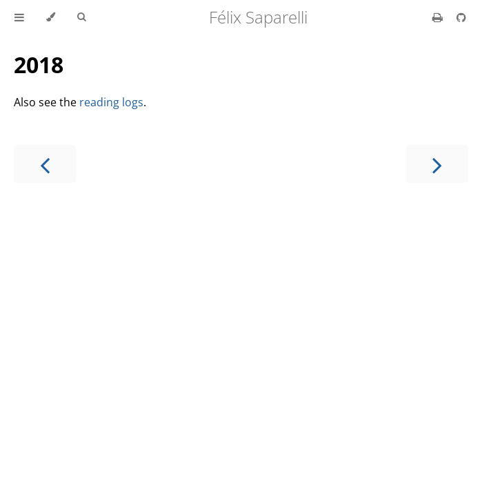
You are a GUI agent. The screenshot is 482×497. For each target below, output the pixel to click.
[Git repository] (461, 17)
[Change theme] (50, 17)
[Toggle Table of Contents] (19, 17)
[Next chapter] (437, 164)
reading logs (111, 102)
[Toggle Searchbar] (81, 17)
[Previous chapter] (45, 164)
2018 (38, 64)
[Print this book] (439, 17)
